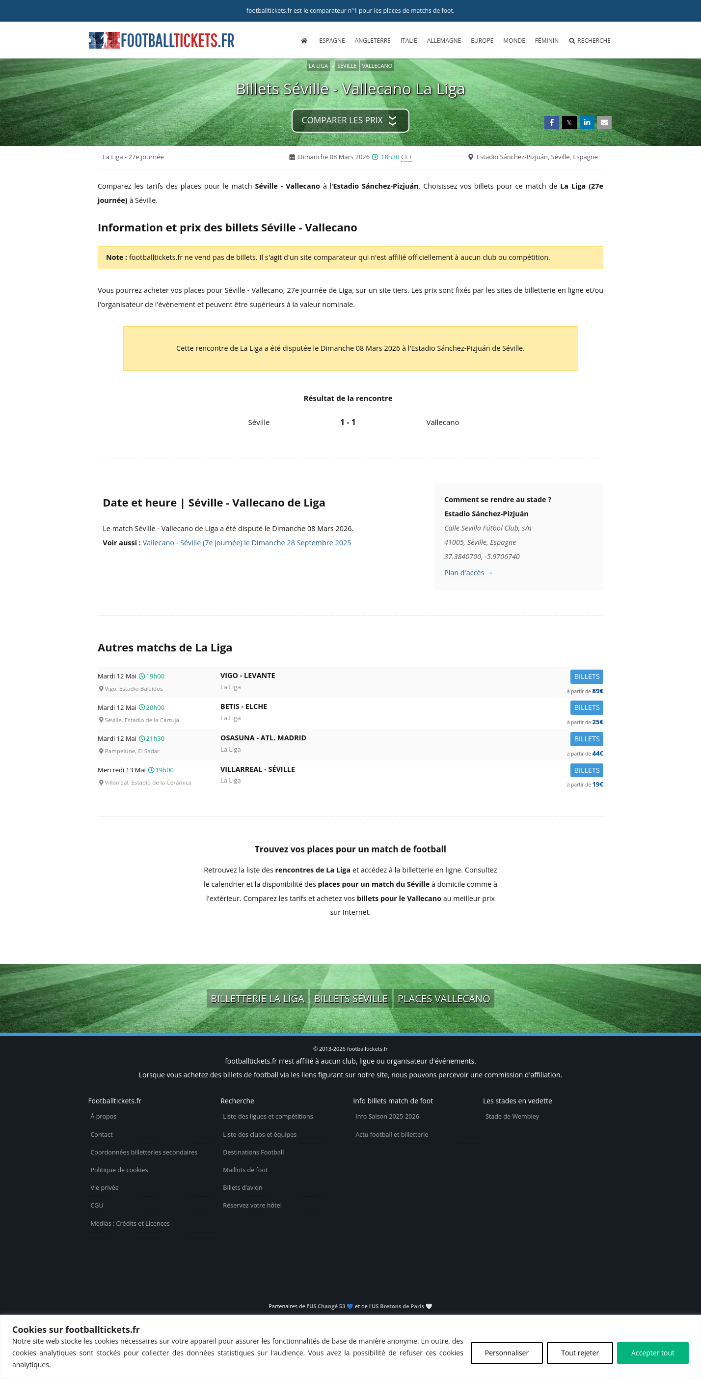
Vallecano (377, 65)
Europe (482, 40)
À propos (103, 1116)
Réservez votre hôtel (252, 1205)
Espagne (332, 40)
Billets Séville (351, 998)
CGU (96, 1205)
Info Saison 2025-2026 (387, 1116)
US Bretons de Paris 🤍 (402, 1306)
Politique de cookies (119, 1170)
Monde (514, 40)
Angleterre (373, 40)
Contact (101, 1134)
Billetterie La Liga (257, 998)
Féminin (547, 40)
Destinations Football (253, 1152)
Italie (409, 40)
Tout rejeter (580, 1352)
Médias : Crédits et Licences (129, 1223)
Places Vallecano (444, 998)
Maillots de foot (245, 1170)
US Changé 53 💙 (331, 1306)
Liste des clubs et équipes (260, 1134)
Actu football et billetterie (391, 1134)
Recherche (589, 40)
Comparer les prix (342, 120)
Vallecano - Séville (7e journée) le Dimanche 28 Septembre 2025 (247, 542)
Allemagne (444, 40)
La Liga (318, 65)
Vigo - (411, 677)
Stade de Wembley (512, 1116)
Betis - (411, 708)
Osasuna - (411, 739)
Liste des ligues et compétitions (268, 1116)
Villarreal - (411, 771)
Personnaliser (507, 1352)
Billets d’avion (242, 1187)
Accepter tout (652, 1352)
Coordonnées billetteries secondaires (143, 1152)
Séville (346, 65)
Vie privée (104, 1187)
